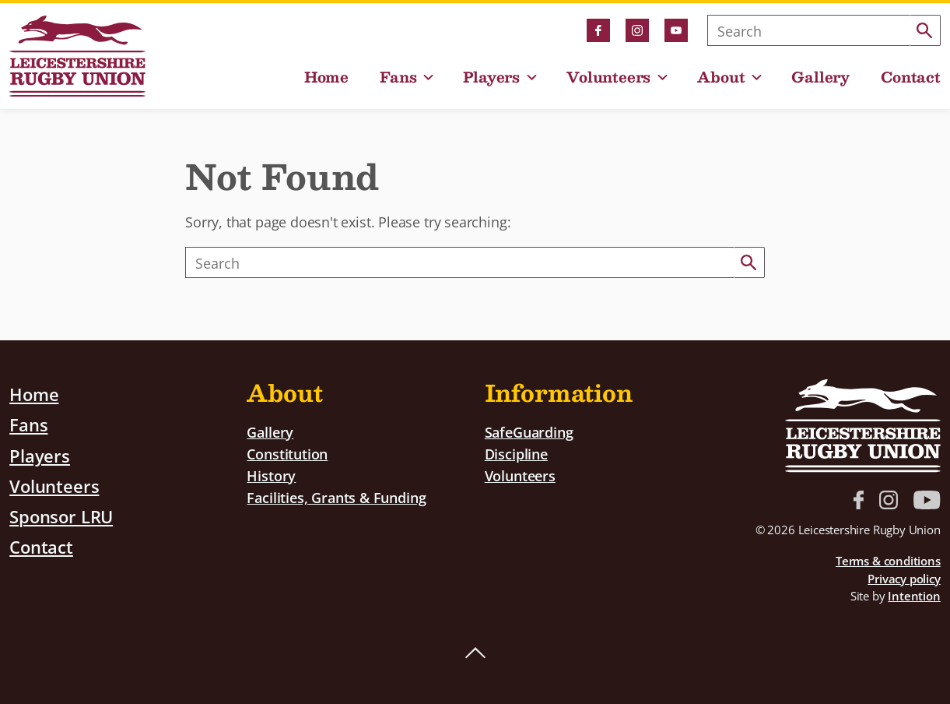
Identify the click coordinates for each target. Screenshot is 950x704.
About (721, 77)
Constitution (287, 453)
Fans (398, 77)
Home (326, 77)
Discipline (516, 453)
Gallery (820, 77)
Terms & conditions (888, 560)
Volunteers (608, 77)
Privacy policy (904, 578)
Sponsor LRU (61, 514)
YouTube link (676, 30)
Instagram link (637, 30)
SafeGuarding (529, 432)
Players (491, 77)
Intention (914, 596)
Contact (911, 77)
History (271, 474)
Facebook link (598, 30)
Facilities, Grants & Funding (336, 496)
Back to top (475, 653)
